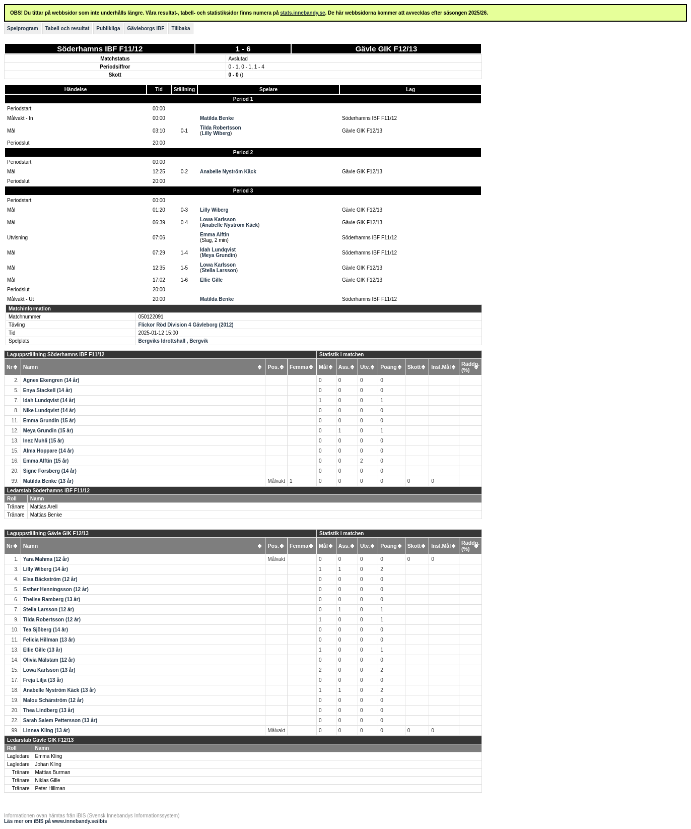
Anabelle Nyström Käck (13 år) (59, 690)
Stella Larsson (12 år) (48, 609)
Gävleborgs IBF (146, 28)
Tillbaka (180, 28)
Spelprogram (22, 28)
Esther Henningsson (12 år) (56, 589)
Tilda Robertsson (220, 128)
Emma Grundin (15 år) (49, 420)
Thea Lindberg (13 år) (49, 710)
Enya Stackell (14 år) (47, 390)
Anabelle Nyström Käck (228, 171)
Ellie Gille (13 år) (42, 650)
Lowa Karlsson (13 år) (49, 670)
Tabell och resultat (67, 28)
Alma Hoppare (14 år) (48, 451)
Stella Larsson (218, 270)
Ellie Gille (211, 280)
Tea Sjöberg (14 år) (45, 629)
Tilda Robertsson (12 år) (52, 619)
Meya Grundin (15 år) (48, 430)
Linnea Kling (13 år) (46, 730)
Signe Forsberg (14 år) (50, 471)
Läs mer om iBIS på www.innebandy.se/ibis (55, 821)
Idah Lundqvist (218, 249)
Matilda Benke (217, 118)
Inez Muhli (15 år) (43, 440)
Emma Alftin (214, 234)
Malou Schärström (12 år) (53, 700)
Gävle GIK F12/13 (387, 48)
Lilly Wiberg (215, 133)
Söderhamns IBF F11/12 (100, 48)
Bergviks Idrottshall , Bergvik (173, 341)
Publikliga (108, 28)
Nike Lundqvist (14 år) (49, 410)
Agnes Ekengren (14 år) (51, 380)
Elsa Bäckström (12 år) (50, 579)
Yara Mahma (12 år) (46, 559)
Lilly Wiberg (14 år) (45, 569)
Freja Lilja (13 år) (43, 680)
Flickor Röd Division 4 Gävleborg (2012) (186, 325)
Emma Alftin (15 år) (46, 461)
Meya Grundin (218, 255)
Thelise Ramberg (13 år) (51, 599)
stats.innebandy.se (302, 13)
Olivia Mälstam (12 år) (49, 660)
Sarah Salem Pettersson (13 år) (60, 720)
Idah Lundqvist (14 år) (49, 400)
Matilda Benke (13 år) (48, 481)
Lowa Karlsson (218, 219)
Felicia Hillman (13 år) (49, 640)
